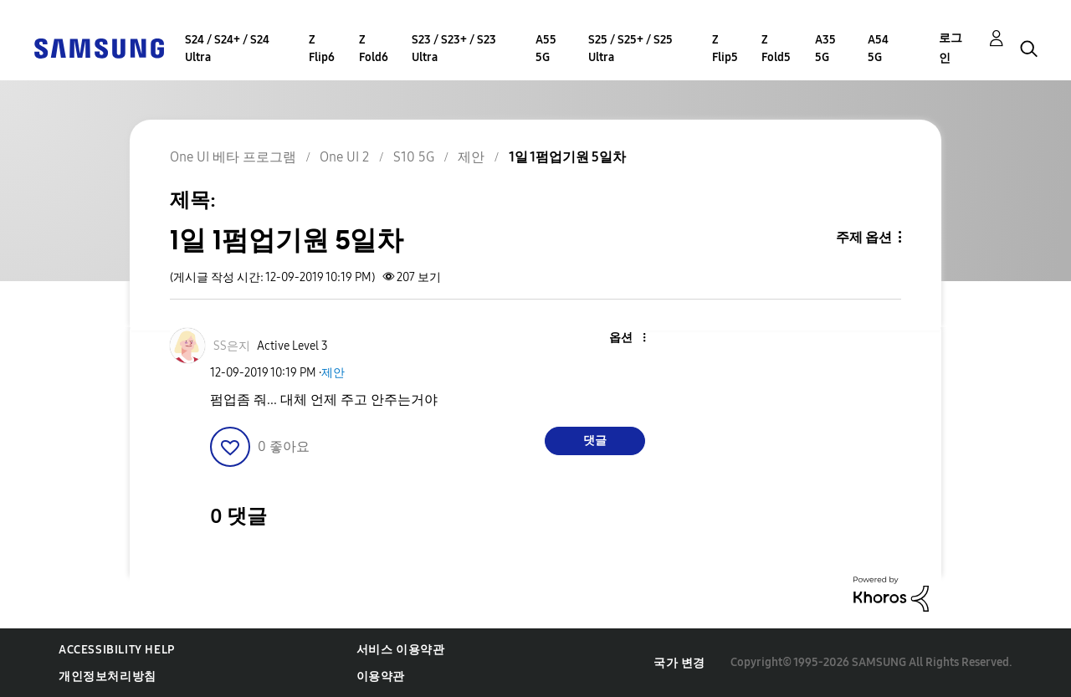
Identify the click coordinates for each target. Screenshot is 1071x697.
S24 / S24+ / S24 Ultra (227, 48)
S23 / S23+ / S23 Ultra (454, 48)
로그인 (950, 48)
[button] (616, 338)
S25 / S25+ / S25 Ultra (630, 48)
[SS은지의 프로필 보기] (231, 346)
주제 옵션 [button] (864, 237)
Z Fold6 (373, 48)
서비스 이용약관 (400, 650)
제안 (333, 373)
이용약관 (380, 676)
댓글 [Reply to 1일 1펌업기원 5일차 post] (595, 440)
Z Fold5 (776, 48)
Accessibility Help (117, 650)
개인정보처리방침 (107, 676)
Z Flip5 (725, 48)
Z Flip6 (322, 48)
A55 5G (546, 48)
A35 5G (825, 48)
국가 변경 (679, 663)
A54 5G (878, 48)
